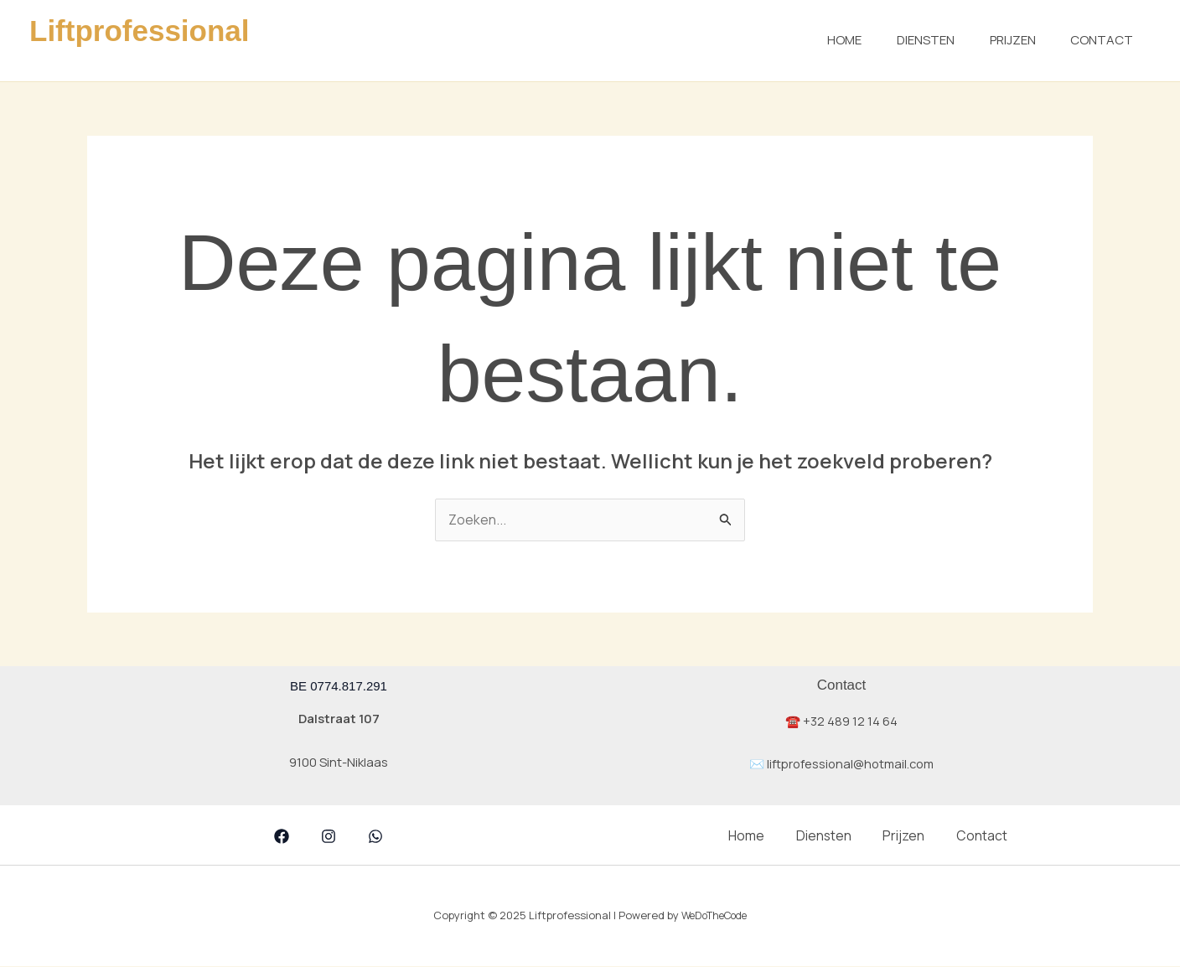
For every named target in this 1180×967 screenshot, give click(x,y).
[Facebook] (281, 837)
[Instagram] (328, 837)
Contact (1098, 40)
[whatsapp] (375, 837)
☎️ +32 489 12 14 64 (841, 721)
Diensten (908, 40)
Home (820, 40)
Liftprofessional (139, 30)
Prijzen (1002, 40)
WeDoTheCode (714, 915)
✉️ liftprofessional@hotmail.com (841, 764)
